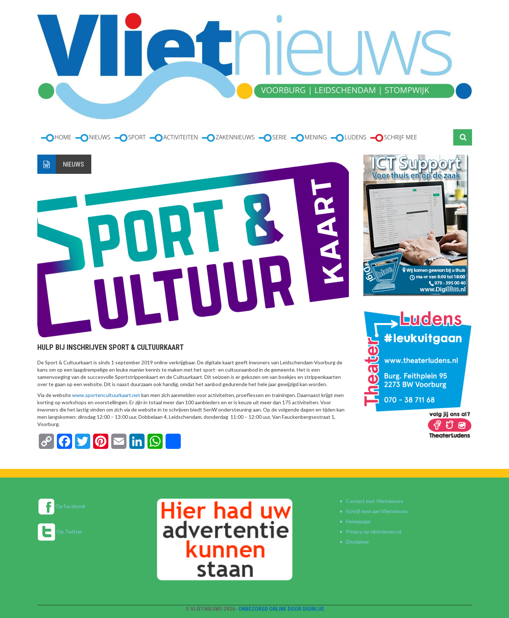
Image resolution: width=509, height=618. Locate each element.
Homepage (358, 521)
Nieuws (73, 164)
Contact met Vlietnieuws (374, 501)
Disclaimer (357, 542)
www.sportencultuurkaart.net (106, 395)
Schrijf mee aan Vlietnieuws (377, 511)
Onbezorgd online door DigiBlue (281, 609)
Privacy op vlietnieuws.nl (373, 531)
